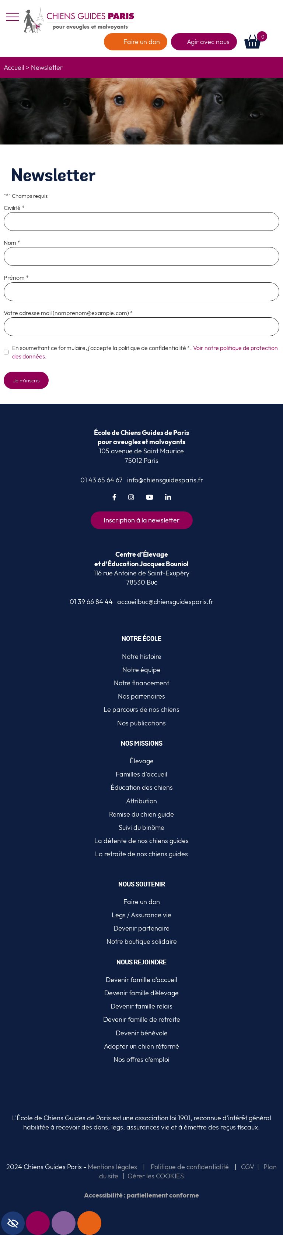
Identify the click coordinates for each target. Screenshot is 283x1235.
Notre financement (141, 683)
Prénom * (16, 277)
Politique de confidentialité (190, 1167)
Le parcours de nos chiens (141, 709)
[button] (275, 42)
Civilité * (14, 207)
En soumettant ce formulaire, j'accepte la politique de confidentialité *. (145, 352)
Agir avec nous (208, 42)
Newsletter (47, 1223)
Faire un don (99, 1223)
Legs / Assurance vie (141, 915)
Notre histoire (141, 656)
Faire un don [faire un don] (141, 42)
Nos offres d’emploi (141, 1059)
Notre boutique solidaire (141, 941)
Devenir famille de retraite (141, 1019)
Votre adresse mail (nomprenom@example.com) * (68, 313)
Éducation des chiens (142, 787)
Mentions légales (111, 1167)
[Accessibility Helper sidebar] (13, 1223)
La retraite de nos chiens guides (141, 854)
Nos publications (141, 723)
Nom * (12, 242)
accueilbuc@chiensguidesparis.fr (165, 601)
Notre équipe (141, 669)
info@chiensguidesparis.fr (165, 480)
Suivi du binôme (141, 827)
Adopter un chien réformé (141, 1046)
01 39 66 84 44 (91, 601)
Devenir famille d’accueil (141, 979)
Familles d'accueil (141, 774)
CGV (247, 1167)
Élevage (142, 761)
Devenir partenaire (141, 928)
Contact (73, 1223)
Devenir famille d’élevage (141, 993)
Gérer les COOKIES (155, 1176)
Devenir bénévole (142, 1033)
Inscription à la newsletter (142, 520)
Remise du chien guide (141, 814)
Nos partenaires (141, 696)
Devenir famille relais (141, 1006)
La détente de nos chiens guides (141, 840)
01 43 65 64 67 (101, 480)
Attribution (141, 801)
